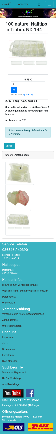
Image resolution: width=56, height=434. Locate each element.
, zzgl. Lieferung (27, 95)
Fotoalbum (8, 355)
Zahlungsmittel (10, 319)
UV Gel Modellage (11, 378)
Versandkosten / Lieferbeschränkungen (23, 314)
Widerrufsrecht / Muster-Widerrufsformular (25, 290)
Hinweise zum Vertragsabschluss (20, 284)
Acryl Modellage (10, 384)
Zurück (9, 145)
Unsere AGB (8, 302)
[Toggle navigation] (49, 4)
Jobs (4, 343)
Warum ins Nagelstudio (14, 372)
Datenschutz (9, 296)
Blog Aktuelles (9, 361)
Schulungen (8, 349)
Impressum (8, 337)
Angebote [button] (23, 4)
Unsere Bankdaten (12, 325)
